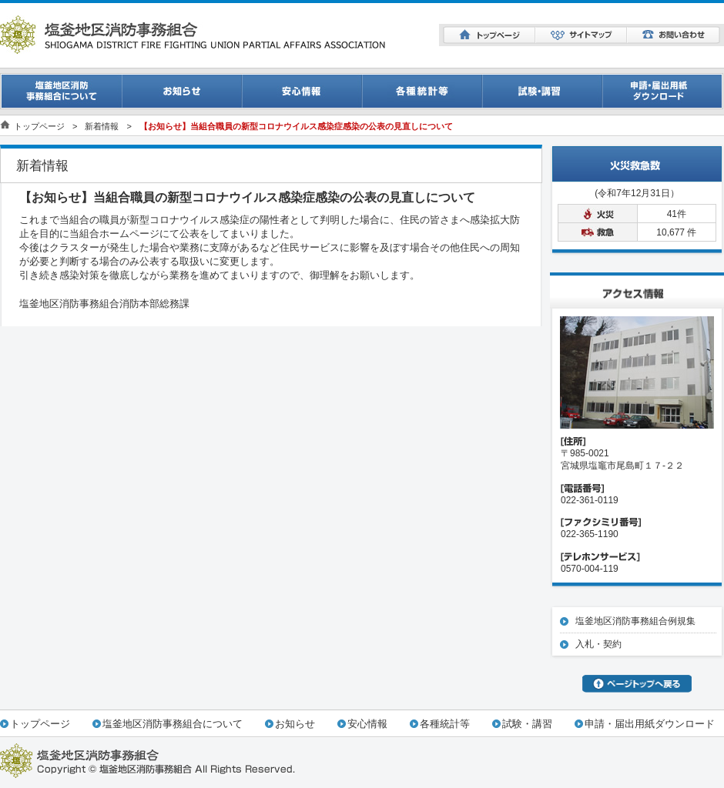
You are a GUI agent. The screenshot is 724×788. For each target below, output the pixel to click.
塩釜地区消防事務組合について (172, 724)
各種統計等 (445, 724)
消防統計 (422, 91)
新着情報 (102, 126)
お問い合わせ (673, 35)
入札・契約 (598, 644)
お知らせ (182, 91)
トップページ (489, 35)
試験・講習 (542, 91)
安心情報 (302, 91)
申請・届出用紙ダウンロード (663, 91)
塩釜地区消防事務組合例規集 (635, 621)
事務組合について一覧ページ (61, 91)
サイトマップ (581, 35)
